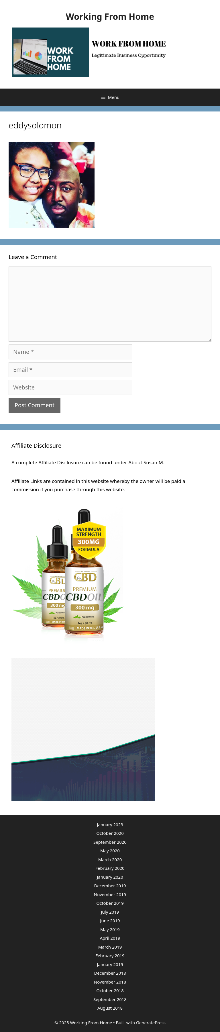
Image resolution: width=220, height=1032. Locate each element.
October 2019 (110, 903)
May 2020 (110, 850)
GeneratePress (151, 1022)
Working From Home (110, 16)
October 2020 (110, 833)
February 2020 (109, 868)
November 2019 (110, 894)
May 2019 (110, 929)
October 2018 (110, 990)
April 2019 (110, 938)
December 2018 (110, 973)
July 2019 (110, 912)
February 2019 (109, 955)
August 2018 (110, 1008)
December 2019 (110, 885)
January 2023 (110, 824)
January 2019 (110, 964)
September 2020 (110, 842)
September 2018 (110, 999)
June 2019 (110, 920)
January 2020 (110, 877)
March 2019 (110, 947)
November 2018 (110, 982)
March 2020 (110, 859)
